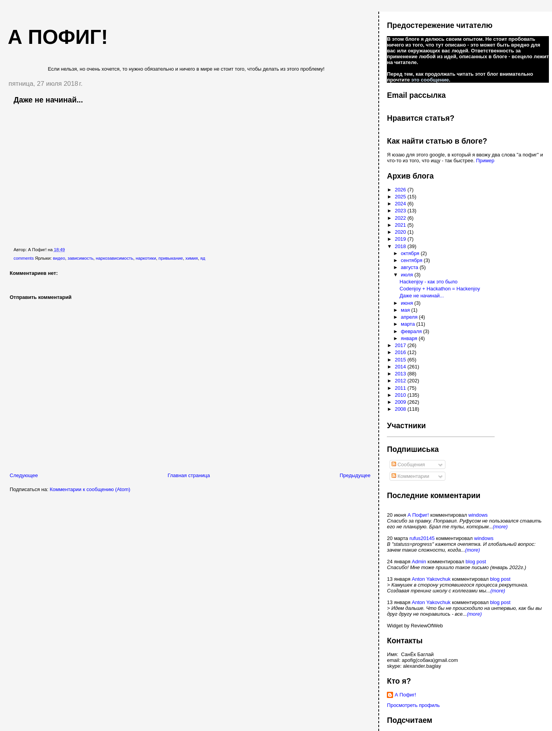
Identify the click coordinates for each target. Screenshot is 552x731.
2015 (401, 360)
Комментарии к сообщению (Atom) (90, 489)
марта (408, 324)
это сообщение (430, 80)
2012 (401, 381)
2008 (401, 409)
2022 (401, 218)
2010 (401, 395)
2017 (401, 345)
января (410, 338)
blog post (476, 561)
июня (407, 303)
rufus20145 (422, 538)
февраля (412, 331)
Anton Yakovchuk (431, 579)
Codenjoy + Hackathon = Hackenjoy (440, 289)
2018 (401, 246)
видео (59, 258)
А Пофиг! (418, 515)
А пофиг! (58, 37)
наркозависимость (114, 258)
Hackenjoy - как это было (429, 282)
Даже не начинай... (48, 99)
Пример (485, 160)
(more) (500, 527)
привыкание (171, 258)
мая (406, 310)
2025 (401, 197)
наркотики (146, 258)
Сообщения (408, 464)
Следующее (24, 475)
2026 (401, 190)
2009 (401, 402)
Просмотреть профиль (413, 705)
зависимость (80, 258)
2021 (401, 225)
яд (202, 258)
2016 (401, 352)
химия (191, 258)
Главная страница (188, 475)
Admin (419, 561)
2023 (401, 211)
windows (478, 515)
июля (407, 275)
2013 (401, 374)
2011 (401, 388)
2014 (401, 367)
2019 (401, 239)
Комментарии (411, 476)
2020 (401, 232)
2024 (401, 204)
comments (24, 258)
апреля (410, 317)
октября (411, 253)
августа (410, 267)
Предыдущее (355, 475)
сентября (412, 260)
